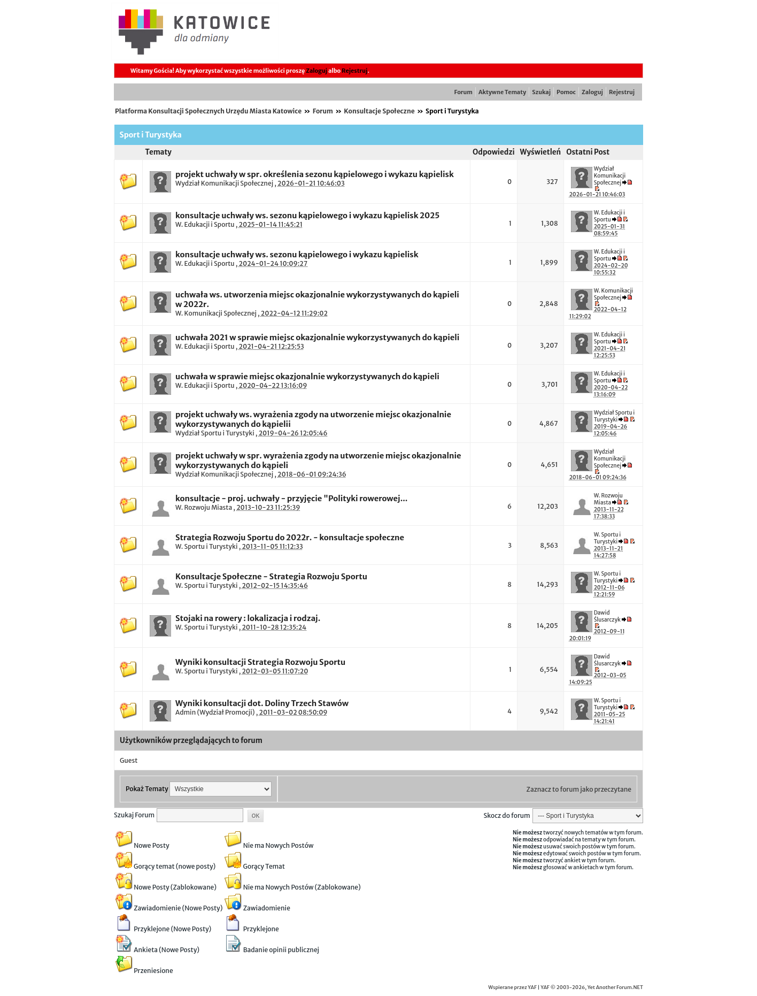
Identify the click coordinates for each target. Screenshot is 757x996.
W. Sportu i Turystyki (206, 546)
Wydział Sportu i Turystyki (214, 433)
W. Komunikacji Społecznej (216, 313)
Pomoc (566, 92)
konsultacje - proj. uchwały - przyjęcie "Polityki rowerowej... (291, 498)
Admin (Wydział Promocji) (215, 712)
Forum (463, 92)
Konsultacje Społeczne (379, 111)
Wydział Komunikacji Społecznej (224, 183)
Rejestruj (354, 70)
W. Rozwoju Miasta (203, 507)
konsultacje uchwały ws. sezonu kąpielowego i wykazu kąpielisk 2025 (307, 215)
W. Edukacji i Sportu (205, 224)
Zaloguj (316, 70)
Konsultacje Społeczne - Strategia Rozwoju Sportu (271, 576)
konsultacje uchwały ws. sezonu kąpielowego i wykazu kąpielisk (296, 254)
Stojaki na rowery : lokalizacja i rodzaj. (247, 618)
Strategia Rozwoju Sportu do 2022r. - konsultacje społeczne (289, 537)
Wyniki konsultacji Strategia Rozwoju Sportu (260, 662)
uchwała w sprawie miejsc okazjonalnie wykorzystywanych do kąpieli (307, 376)
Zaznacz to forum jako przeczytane (579, 789)
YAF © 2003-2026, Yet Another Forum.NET (591, 987)
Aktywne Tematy (502, 92)
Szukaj (541, 92)
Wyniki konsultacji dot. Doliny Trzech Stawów (262, 703)
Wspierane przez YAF (512, 987)
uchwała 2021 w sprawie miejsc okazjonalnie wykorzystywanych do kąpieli (317, 337)
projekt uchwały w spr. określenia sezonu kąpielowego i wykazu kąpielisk (314, 174)
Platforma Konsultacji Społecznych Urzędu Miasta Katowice (208, 111)
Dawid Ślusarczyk (607, 616)
